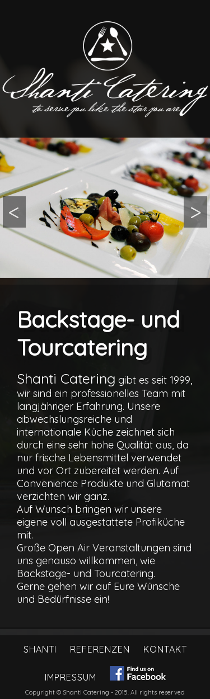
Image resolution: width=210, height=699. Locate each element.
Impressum (70, 677)
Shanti (40, 649)
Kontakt (165, 649)
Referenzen (100, 649)
